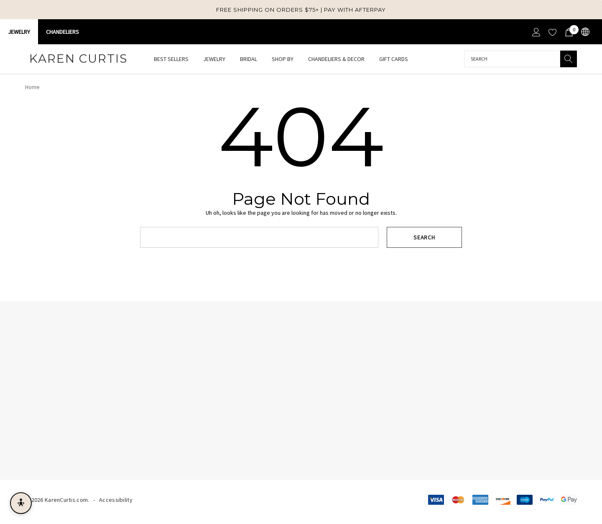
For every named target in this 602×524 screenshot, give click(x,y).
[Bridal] (248, 59)
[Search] (568, 59)
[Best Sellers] (171, 58)
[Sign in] (536, 31)
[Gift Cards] (393, 58)
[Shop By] (282, 59)
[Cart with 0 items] (568, 31)
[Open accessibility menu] (21, 503)
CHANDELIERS (62, 32)
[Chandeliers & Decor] (336, 59)
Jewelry (19, 32)
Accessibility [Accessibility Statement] (116, 500)
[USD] (584, 32)
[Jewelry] (214, 59)
